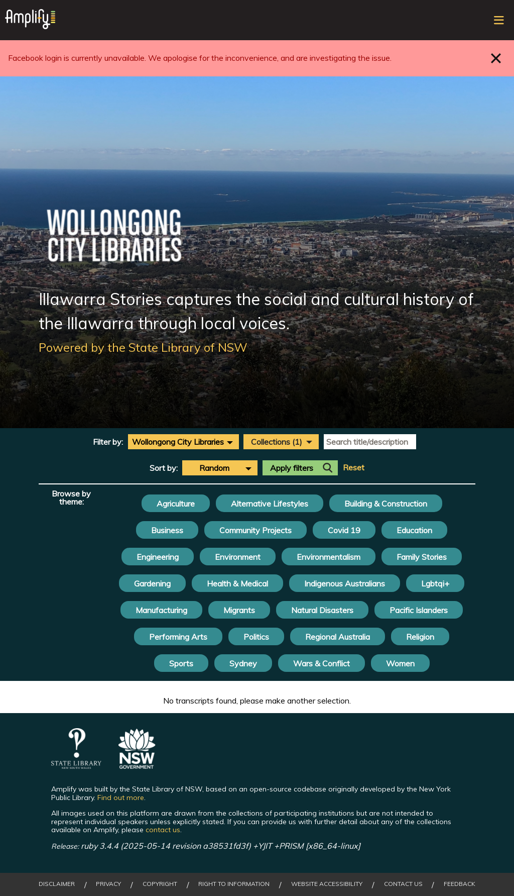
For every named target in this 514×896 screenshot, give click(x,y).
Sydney (243, 663)
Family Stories (422, 557)
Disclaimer (57, 883)
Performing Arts (178, 637)
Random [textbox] (214, 468)
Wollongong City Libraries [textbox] (178, 442)
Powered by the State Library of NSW (143, 347)
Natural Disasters (322, 610)
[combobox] (183, 441)
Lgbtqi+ (435, 583)
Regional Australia (337, 637)
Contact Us (403, 883)
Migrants (239, 610)
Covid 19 (344, 530)
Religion (420, 637)
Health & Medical (237, 583)
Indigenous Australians (344, 583)
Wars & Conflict (321, 663)
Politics (256, 637)
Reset (353, 467)
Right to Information (234, 883)
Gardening (152, 583)
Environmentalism (328, 557)
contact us (163, 829)
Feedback (459, 883)
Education (414, 530)
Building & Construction (385, 504)
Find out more (120, 797)
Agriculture (176, 504)
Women (400, 663)
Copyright (160, 883)
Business (167, 530)
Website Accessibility (326, 883)
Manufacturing (161, 610)
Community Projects (255, 530)
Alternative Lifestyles (269, 504)
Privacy (108, 883)
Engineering (158, 557)
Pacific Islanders (419, 610)
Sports (181, 663)
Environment (238, 557)
